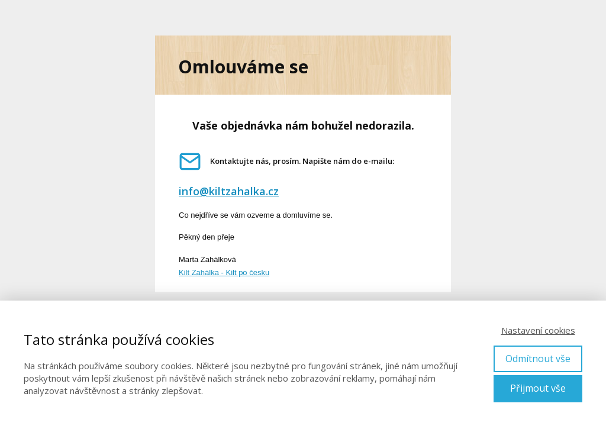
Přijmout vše (538, 388)
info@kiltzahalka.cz (229, 191)
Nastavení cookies (538, 330)
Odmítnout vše (537, 358)
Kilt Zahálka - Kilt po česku (224, 272)
